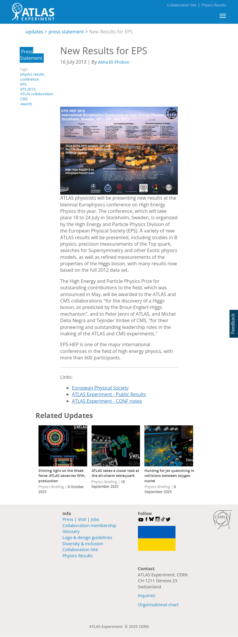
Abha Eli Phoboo (113, 62)
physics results (32, 74)
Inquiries (147, 595)
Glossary (71, 531)
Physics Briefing (51, 486)
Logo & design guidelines (87, 537)
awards (26, 103)
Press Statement (31, 54)
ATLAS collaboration (36, 93)
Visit (82, 519)
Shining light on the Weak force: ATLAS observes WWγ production (61, 475)
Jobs (95, 519)
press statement (66, 31)
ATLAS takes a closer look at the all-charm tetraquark (115, 473)
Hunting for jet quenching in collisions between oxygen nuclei (169, 475)
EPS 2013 (27, 89)
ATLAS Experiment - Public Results (109, 394)
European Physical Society (100, 388)
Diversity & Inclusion (83, 543)
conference (29, 79)
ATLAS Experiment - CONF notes (107, 401)
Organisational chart (158, 604)
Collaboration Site (181, 5)
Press (68, 519)
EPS (23, 84)
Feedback (232, 323)
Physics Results (213, 5)
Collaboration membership (89, 525)
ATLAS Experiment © (109, 626)
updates (34, 31)
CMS (24, 98)
